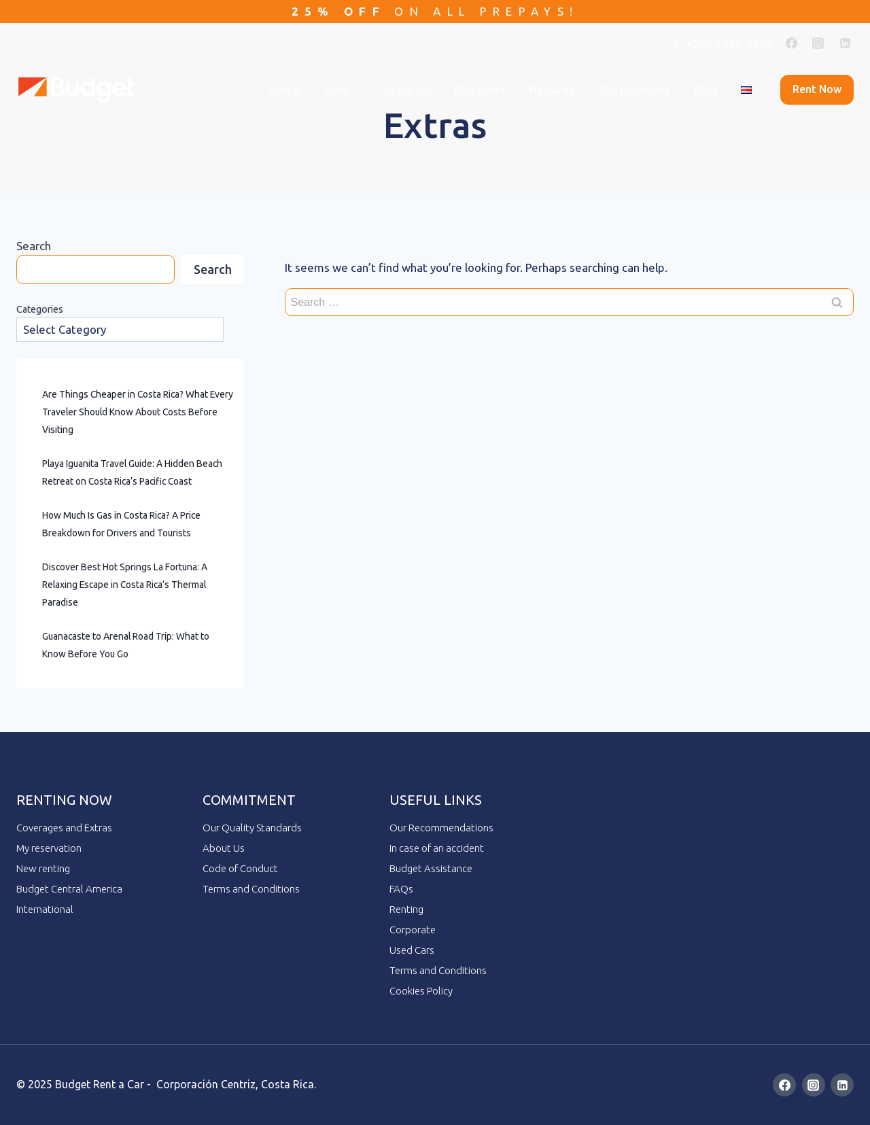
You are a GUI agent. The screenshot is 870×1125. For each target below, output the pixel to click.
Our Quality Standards (252, 827)
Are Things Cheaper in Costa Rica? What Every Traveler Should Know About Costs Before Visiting (132, 412)
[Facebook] (791, 42)
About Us (407, 90)
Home (284, 90)
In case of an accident (436, 848)
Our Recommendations (441, 827)
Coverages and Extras (64, 827)
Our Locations (633, 90)
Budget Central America (69, 889)
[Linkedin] (844, 42)
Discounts (480, 90)
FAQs (401, 889)
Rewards (551, 90)
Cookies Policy (421, 991)
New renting (43, 868)
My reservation (49, 848)
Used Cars (411, 950)
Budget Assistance (430, 868)
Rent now (817, 89)
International (44, 909)
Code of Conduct (240, 868)
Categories (39, 309)
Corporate (412, 929)
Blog (705, 90)
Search (33, 245)
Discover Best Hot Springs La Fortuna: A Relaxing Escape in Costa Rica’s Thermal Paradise (128, 584)
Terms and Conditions (251, 889)
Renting (406, 909)
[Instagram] (818, 42)
